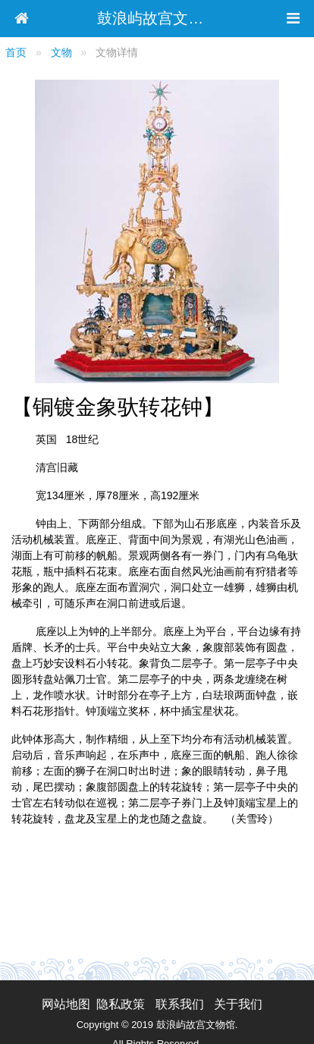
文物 (61, 52)
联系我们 (179, 1004)
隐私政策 (120, 1004)
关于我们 (238, 1004)
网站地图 (66, 1004)
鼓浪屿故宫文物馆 (157, 18)
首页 (16, 52)
